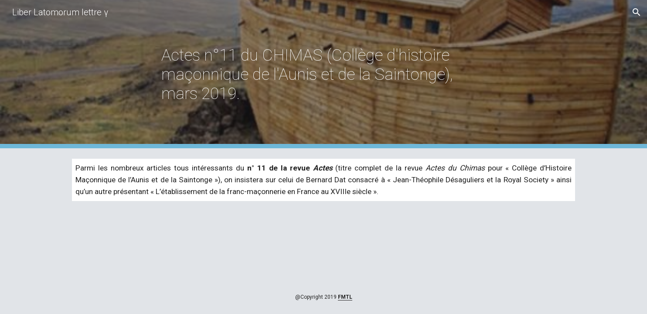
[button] (636, 12)
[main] (323, 74)
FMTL (345, 297)
